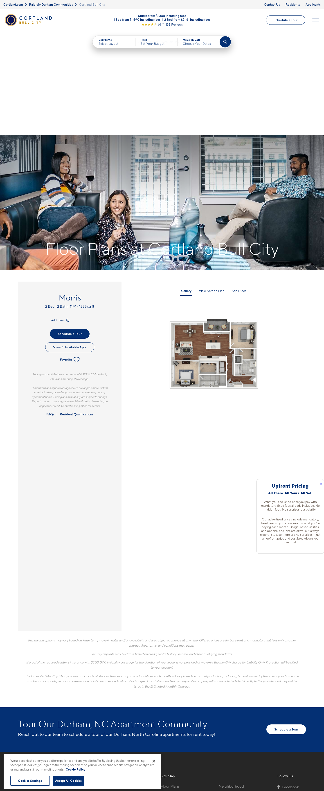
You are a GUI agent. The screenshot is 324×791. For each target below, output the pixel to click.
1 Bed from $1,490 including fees (137, 20)
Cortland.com (13, 4)
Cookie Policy (75, 769)
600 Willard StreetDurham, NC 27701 (101, 693)
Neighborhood (231, 683)
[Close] (154, 761)
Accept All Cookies (68, 780)
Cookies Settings (30, 780)
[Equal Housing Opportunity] (88, 707)
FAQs (50, 311)
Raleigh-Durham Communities (51, 4)
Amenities (169, 714)
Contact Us (272, 4)
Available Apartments (179, 690)
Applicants (313, 4)
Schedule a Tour (285, 20)
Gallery (186, 187)
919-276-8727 (97, 683)
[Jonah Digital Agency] (295, 756)
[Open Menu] (315, 20)
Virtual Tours (171, 698)
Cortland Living (174, 722)
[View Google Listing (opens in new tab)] (162, 25)
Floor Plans (170, 683)
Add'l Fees (60, 217)
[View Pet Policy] (123, 707)
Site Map (182, 759)
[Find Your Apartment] (225, 42)
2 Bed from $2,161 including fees (187, 20)
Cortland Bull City (92, 4)
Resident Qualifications (76, 311)
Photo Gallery (172, 706)
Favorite (70, 256)
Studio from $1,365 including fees (162, 16)
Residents (293, 4)
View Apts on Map (211, 187)
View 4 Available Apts (69, 244)
